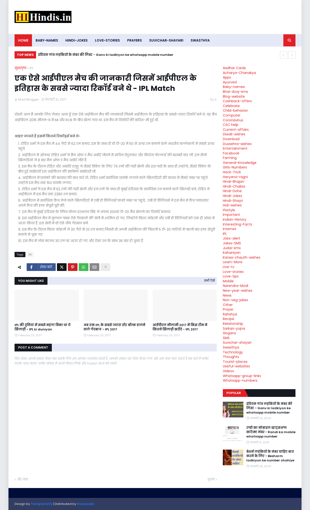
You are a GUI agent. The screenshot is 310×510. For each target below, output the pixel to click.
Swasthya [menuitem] (200, 40)
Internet (229, 228)
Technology (233, 352)
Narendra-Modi (235, 285)
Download (231, 139)
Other (228, 304)
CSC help (230, 124)
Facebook (231, 153)
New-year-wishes (237, 290)
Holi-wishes (232, 205)
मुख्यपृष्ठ (21, 68)
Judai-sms (232, 248)
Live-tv (228, 266)
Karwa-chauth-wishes (241, 257)
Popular (233, 393)
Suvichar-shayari (237, 342)
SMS (226, 337)
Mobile (228, 281)
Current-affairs (236, 129)
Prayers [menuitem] (134, 40)
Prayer (228, 309)
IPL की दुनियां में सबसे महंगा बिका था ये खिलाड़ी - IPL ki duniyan (42, 327)
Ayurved (230, 82)
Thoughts (231, 356)
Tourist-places (235, 361)
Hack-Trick (232, 172)
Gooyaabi (85, 504)
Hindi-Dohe (232, 191)
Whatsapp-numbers (240, 380)
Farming (230, 157)
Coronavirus (233, 120)
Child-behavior (235, 110)
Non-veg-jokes (235, 300)
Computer (231, 115)
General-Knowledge (239, 162)
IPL (31, 68)
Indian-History (234, 219)
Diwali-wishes (234, 134)
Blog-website (234, 96)
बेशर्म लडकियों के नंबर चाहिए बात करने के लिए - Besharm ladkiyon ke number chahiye (270, 456)
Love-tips (231, 276)
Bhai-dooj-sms (235, 91)
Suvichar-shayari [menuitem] (166, 40)
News (227, 295)
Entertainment (235, 148)
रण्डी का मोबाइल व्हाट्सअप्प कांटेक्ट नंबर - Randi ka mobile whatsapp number (270, 432)
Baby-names (234, 86)
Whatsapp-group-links (242, 375)
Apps (227, 77)
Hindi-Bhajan (233, 181)
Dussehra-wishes (237, 143)
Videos (228, 371)
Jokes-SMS (232, 243)
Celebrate (231, 105)
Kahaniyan (231, 252)
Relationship (233, 323)
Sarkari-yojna (234, 328)
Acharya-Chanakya (239, 72)
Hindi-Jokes (232, 195)
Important (231, 214)
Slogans (229, 333)
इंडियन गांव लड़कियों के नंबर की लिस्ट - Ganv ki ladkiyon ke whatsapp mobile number (105, 54)
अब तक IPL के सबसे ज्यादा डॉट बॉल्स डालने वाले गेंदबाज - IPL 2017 (114, 327)
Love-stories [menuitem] (107, 40)
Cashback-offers (237, 101)
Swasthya (231, 347)
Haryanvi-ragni (235, 177)
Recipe (228, 318)
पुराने (211, 479)
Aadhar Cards (234, 68)
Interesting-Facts (237, 224)
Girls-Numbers (235, 167)
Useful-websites (236, 366)
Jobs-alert (231, 238)
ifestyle (229, 210)
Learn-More (232, 262)
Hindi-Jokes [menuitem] (76, 40)
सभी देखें (209, 280)
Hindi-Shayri (233, 200)
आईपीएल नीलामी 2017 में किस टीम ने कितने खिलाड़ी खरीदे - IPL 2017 (180, 327)
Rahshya (230, 314)
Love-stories (233, 271)
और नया (22, 479)
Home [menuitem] (23, 40)
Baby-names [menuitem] (47, 40)
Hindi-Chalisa (234, 186)
